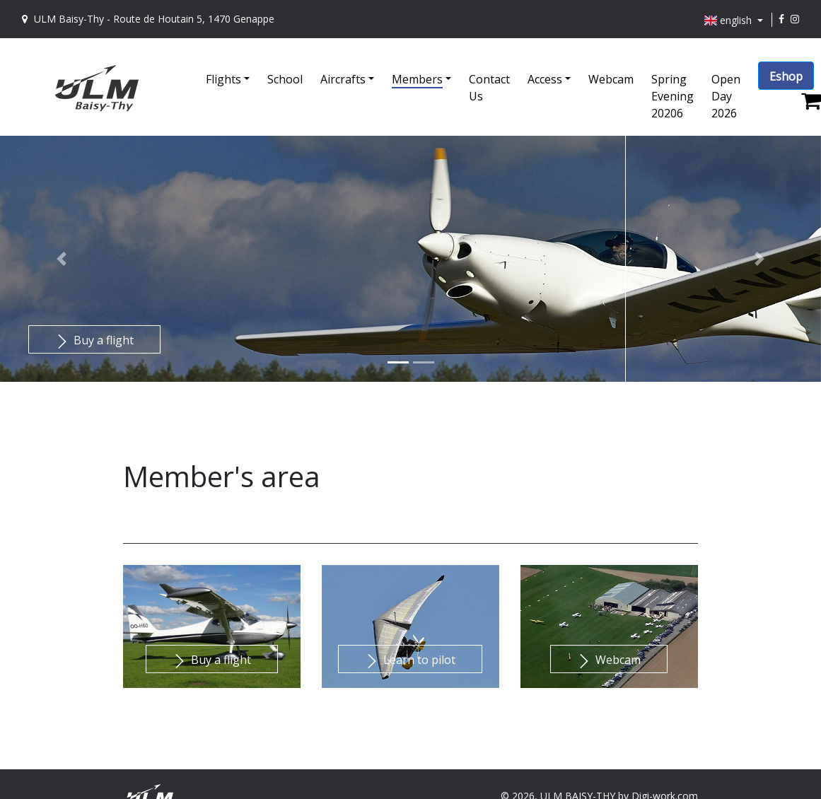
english (729, 20)
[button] (236, 70)
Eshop (786, 76)
